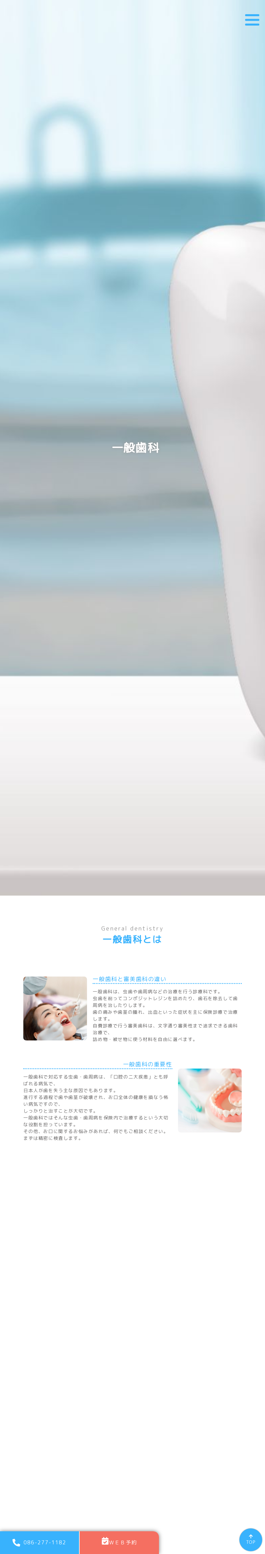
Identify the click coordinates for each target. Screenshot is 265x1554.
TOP (251, 1542)
